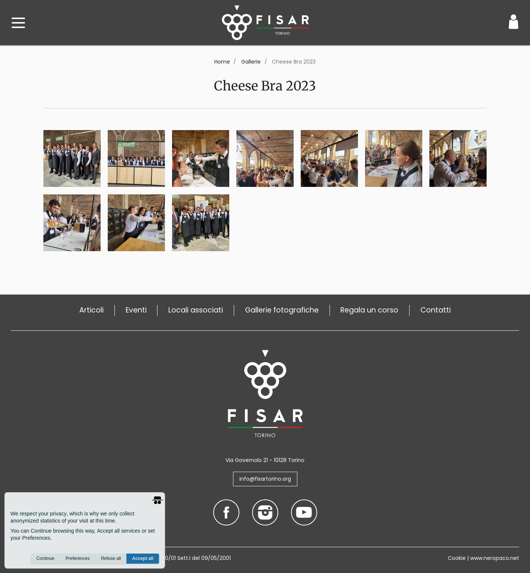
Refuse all (111, 558)
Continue (45, 558)
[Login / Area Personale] (513, 21)
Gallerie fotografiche (282, 310)
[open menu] (18, 23)
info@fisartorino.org (265, 479)
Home (222, 61)
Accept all (142, 558)
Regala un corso (369, 310)
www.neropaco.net (494, 558)
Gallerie (251, 61)
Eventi (136, 310)
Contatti (435, 310)
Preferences (77, 558)
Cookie (457, 558)
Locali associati (195, 310)
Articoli (91, 310)
